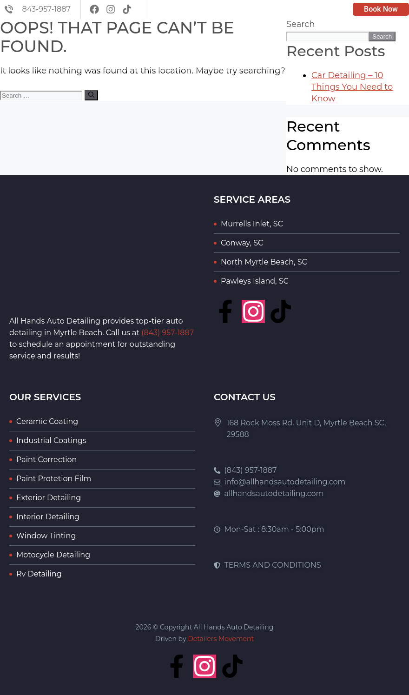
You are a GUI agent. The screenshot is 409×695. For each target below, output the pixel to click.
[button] (396, 45)
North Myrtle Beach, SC (264, 262)
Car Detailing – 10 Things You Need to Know (352, 87)
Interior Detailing (47, 516)
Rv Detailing (39, 573)
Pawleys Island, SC (255, 281)
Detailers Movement (221, 639)
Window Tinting (46, 535)
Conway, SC (242, 242)
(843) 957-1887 (167, 332)
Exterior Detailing (48, 497)
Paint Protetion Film (53, 478)
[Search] (91, 95)
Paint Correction (46, 459)
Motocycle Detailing (53, 554)
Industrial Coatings (51, 440)
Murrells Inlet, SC (252, 223)
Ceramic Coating (47, 421)
